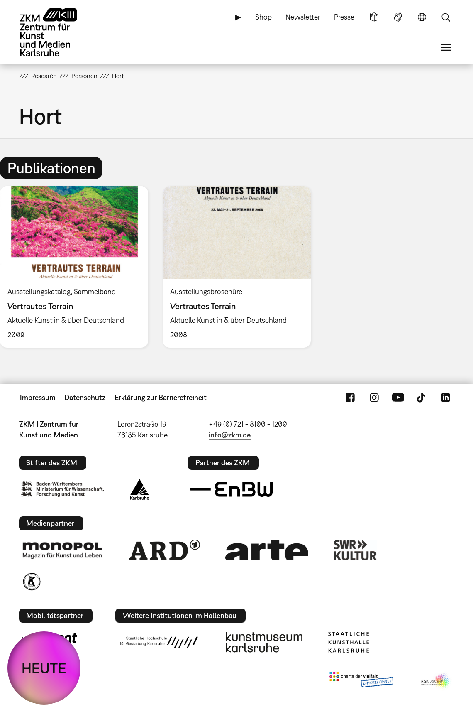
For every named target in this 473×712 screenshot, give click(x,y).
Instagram (374, 397)
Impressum (38, 397)
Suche (445, 17)
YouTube (398, 397)
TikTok (422, 397)
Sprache (422, 17)
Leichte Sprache (374, 17)
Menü (445, 47)
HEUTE (44, 668)
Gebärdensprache (398, 17)
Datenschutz (84, 397)
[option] (236, 267)
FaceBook (350, 397)
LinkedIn (445, 397)
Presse (344, 16)
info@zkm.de (230, 434)
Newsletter (302, 16)
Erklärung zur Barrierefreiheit (161, 397)
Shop (263, 16)
